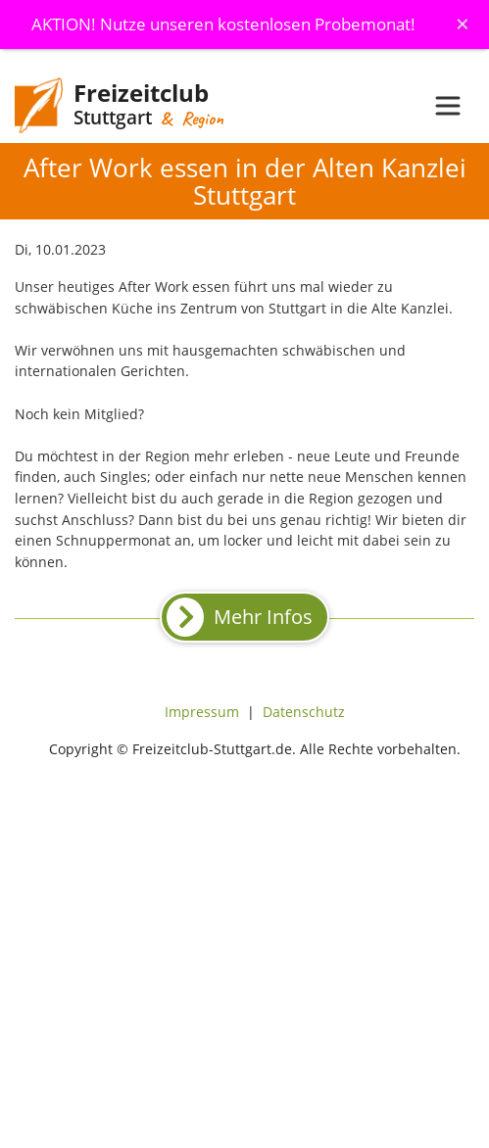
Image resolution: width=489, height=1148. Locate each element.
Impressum (202, 711)
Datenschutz (304, 711)
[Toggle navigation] (447, 105)
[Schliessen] (462, 23)
